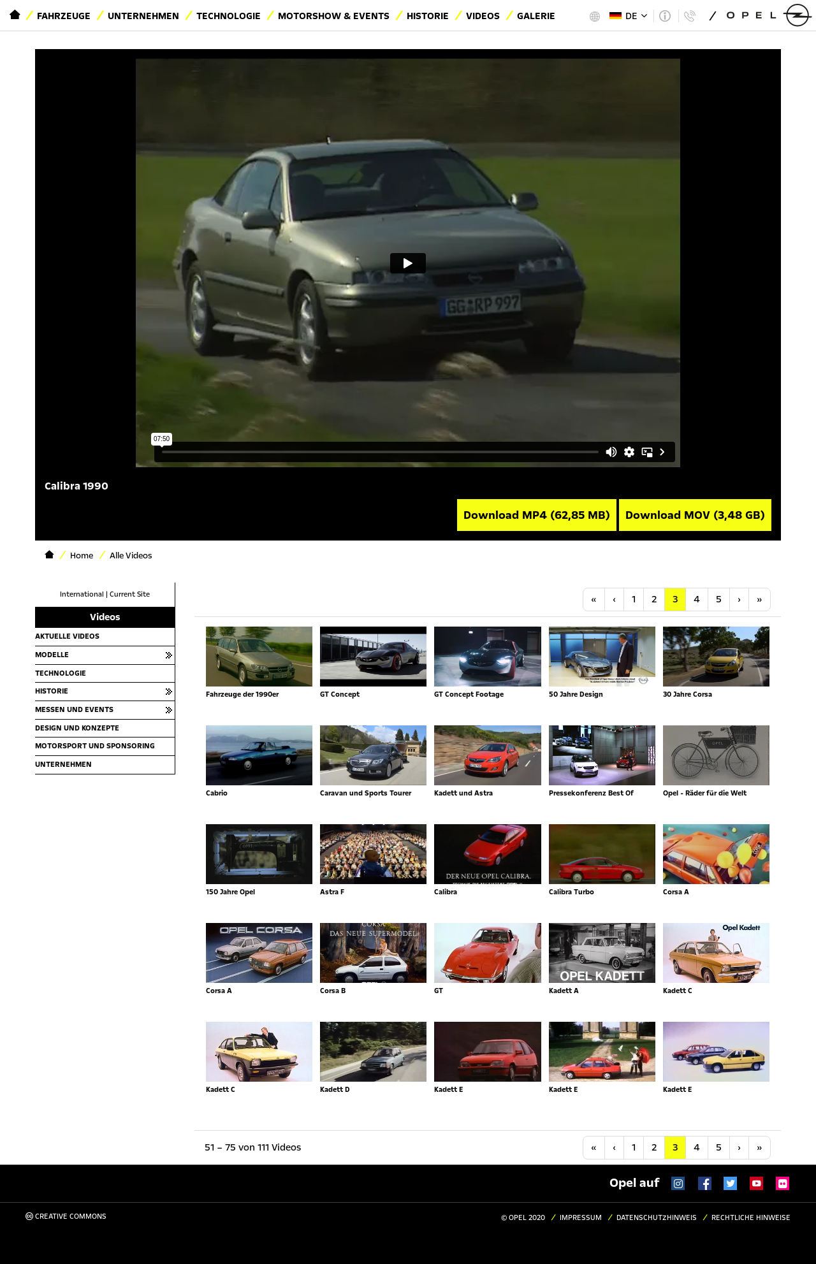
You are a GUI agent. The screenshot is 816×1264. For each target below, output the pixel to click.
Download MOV (695, 515)
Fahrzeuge (64, 16)
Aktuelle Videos (67, 636)
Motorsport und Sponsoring (95, 746)
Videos (483, 16)
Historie (428, 16)
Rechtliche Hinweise (750, 1218)
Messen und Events (74, 709)
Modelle (52, 655)
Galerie (536, 16)
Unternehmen (143, 16)
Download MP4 (536, 515)
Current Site (130, 594)
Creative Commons (66, 1216)
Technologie (228, 16)
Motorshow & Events (334, 16)
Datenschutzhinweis (656, 1218)
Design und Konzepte (77, 728)
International (82, 594)
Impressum (581, 1218)
